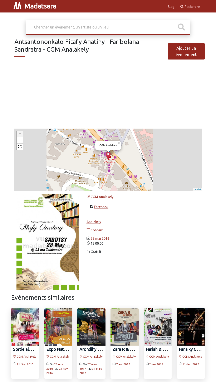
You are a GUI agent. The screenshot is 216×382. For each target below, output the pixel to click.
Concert (95, 230)
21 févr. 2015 (25, 364)
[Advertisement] (108, 96)
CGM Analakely (100, 197)
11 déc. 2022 (190, 364)
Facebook (101, 207)
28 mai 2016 (100, 238)
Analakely (94, 222)
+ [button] (20, 134)
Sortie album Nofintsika (35, 349)
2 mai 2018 (156, 364)
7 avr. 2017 (123, 364)
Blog (171, 7)
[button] (20, 147)
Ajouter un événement (186, 51)
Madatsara (35, 6)
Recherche (190, 7)
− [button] (20, 140)
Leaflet (197, 189)
